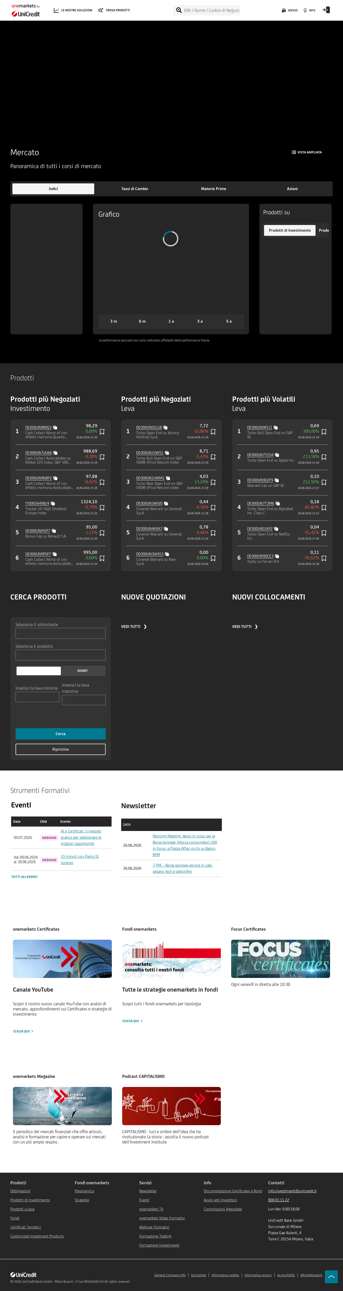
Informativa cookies (225, 1275)
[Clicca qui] (62, 987)
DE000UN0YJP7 (37, 530)
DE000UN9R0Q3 (38, 427)
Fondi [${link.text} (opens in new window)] (14, 1218)
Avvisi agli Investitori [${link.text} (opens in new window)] (220, 1200)
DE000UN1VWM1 (150, 478)
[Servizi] (289, 12)
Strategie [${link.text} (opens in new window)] (82, 1200)
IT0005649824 (37, 503)
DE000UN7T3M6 (260, 503)
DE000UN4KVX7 (149, 528)
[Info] (309, 12)
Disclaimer (198, 1275)
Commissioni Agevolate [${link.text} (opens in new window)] (223, 1209)
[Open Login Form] (326, 12)
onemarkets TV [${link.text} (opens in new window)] (151, 1209)
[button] (53, 188)
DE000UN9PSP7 (38, 554)
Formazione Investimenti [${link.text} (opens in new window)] (159, 1245)
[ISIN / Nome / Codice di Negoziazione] (211, 10)
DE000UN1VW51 (149, 452)
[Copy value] (56, 427)
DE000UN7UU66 (38, 452)
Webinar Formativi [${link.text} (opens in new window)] (154, 1227)
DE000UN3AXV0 (149, 503)
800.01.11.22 (278, 1200)
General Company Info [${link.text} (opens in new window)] (170, 1275)
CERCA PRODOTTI (38, 597)
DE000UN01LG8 (149, 427)
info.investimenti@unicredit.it (292, 1191)
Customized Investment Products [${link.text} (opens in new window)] (37, 1236)
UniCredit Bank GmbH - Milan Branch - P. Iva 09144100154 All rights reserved (75, 1282)
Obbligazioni (20, 1191)
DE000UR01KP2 (260, 528)
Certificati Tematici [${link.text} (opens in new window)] (25, 1227)
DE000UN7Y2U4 (260, 455)
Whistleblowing (311, 1275)
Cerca (60, 734)
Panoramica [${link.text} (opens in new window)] (84, 1191)
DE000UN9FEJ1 (259, 427)
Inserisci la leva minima (36, 687)
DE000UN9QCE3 (260, 556)
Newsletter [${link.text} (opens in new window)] (148, 1191)
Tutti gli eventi (24, 877)
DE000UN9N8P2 (38, 478)
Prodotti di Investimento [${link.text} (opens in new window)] (30, 1200)
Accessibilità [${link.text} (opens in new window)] (286, 1275)
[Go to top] (331, 1276)
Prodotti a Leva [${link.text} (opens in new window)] (22, 1209)
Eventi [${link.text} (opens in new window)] (144, 1200)
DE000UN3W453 (149, 554)
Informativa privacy (258, 1275)
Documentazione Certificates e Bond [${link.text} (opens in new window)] (233, 1191)
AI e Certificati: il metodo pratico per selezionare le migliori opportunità (81, 837)
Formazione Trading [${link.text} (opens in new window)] (155, 1236)
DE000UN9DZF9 (260, 480)
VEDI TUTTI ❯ (134, 626)
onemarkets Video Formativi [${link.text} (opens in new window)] (162, 1218)
